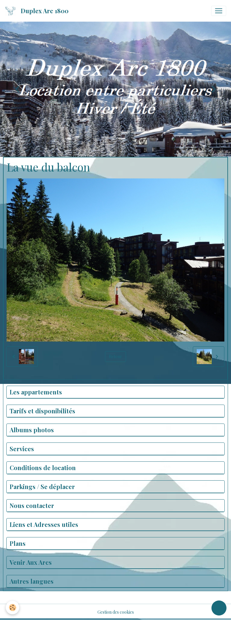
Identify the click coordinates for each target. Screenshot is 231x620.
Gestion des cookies (115, 612)
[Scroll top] (218, 607)
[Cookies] (13, 607)
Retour (115, 356)
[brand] (38, 11)
